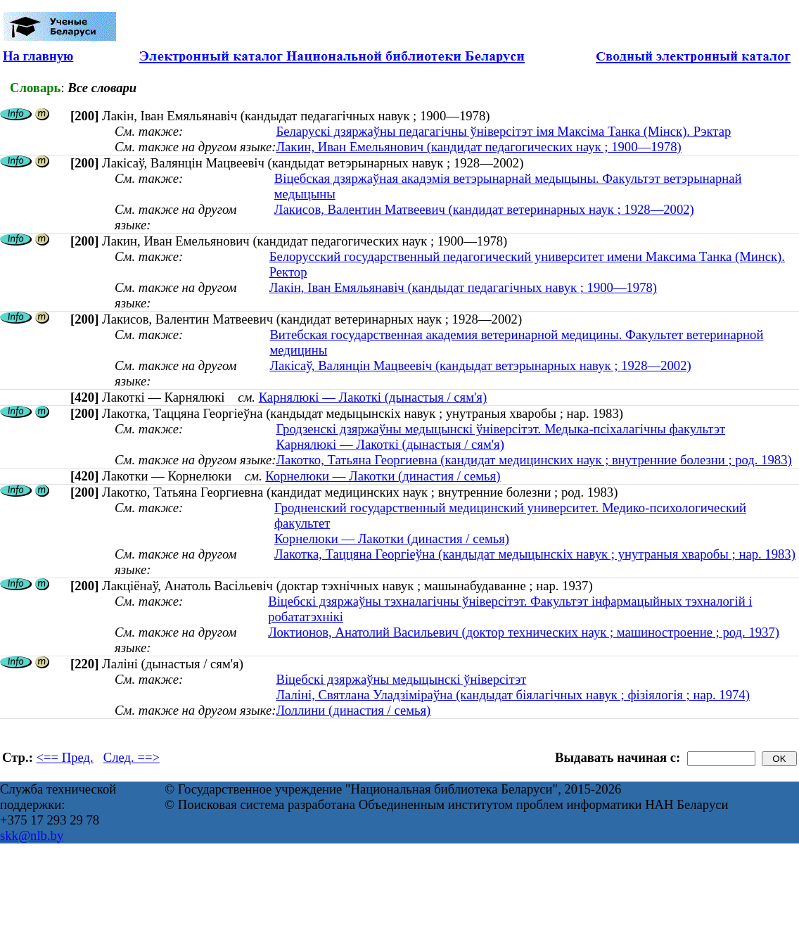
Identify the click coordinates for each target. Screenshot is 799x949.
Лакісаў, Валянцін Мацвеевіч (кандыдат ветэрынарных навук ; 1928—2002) (480, 365)
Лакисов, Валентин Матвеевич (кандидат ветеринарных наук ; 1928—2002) (484, 209)
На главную (38, 56)
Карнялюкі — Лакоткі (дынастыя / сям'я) (373, 397)
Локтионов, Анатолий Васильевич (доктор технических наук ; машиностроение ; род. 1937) (523, 632)
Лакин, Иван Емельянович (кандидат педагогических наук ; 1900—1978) (478, 146)
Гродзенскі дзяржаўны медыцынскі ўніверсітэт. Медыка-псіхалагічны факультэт (500, 428)
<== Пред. (65, 757)
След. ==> (131, 757)
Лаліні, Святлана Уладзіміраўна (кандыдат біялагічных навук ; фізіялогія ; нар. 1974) (512, 694)
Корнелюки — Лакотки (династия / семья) (382, 476)
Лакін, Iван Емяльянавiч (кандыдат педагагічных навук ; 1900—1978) (463, 287)
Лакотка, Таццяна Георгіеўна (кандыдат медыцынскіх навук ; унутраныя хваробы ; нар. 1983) (534, 554)
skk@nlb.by (31, 835)
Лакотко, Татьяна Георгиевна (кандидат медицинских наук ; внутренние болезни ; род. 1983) (533, 459)
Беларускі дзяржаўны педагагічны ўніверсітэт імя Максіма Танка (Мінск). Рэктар (503, 131)
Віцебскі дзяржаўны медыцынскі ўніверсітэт (401, 679)
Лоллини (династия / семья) (353, 710)
